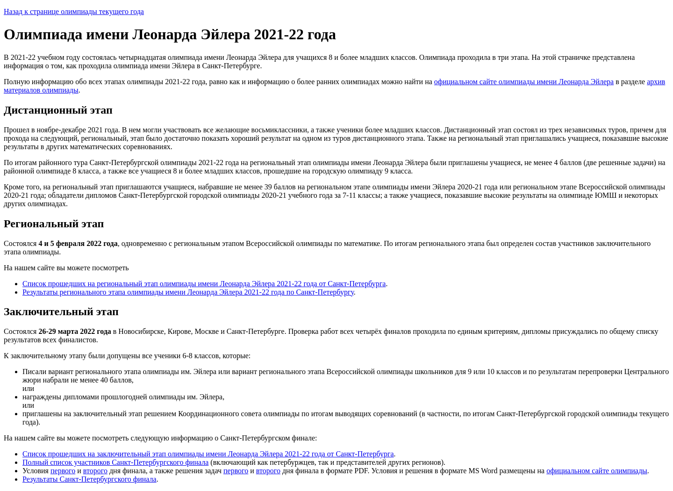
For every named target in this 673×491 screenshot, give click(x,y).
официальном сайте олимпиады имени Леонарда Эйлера (524, 82)
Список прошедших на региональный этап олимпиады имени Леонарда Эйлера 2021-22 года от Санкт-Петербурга (204, 284)
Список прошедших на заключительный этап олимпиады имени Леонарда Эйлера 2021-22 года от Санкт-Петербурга (208, 454)
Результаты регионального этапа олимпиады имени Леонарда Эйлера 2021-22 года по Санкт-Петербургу (188, 292)
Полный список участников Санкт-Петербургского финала (115, 462)
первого (62, 471)
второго (95, 471)
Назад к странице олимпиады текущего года (74, 11)
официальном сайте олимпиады (596, 471)
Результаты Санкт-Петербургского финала (89, 479)
